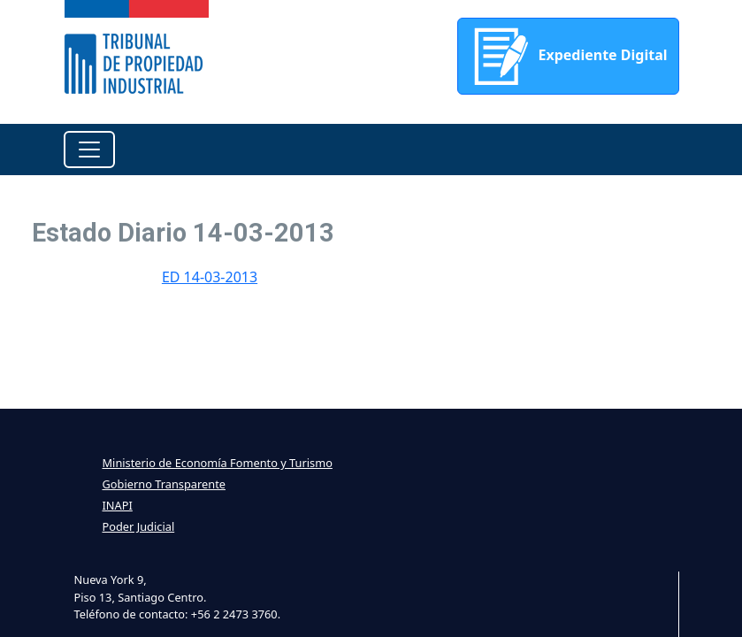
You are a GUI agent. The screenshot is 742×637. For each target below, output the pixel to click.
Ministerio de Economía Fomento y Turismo (218, 463)
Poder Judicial (139, 526)
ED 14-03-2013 (209, 277)
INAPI (118, 505)
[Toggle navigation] (89, 149)
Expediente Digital (568, 56)
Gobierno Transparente (164, 484)
